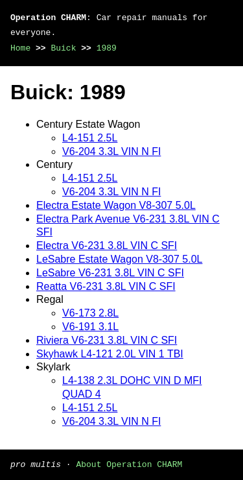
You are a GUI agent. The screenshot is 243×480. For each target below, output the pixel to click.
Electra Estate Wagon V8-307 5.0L (116, 205)
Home (20, 48)
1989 (107, 48)
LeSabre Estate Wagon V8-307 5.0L (119, 259)
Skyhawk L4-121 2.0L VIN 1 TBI (109, 353)
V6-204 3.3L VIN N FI (111, 151)
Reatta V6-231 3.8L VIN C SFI (106, 286)
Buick (63, 48)
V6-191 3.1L (90, 326)
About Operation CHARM (129, 464)
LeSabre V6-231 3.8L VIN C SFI (110, 272)
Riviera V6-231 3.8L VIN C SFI (106, 340)
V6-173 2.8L (90, 312)
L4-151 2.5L (89, 137)
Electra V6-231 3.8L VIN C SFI (106, 245)
